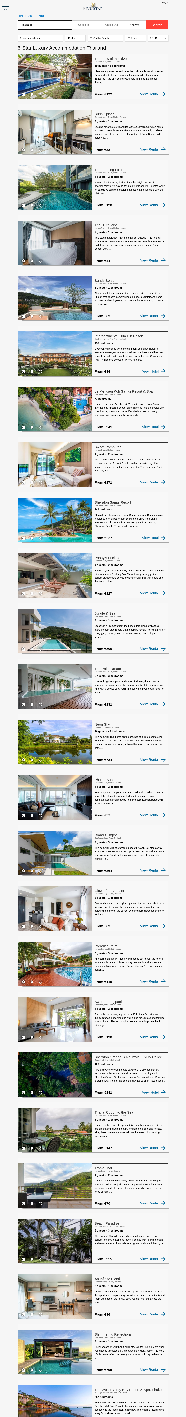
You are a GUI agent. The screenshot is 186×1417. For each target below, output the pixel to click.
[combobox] (45, 24)
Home (20, 16)
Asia (30, 16)
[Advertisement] (93, 1379)
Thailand (42, 16)
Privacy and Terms (47, 1413)
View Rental (153, 94)
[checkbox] (23, 94)
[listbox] (40, 38)
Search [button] (157, 25)
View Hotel (154, 351)
